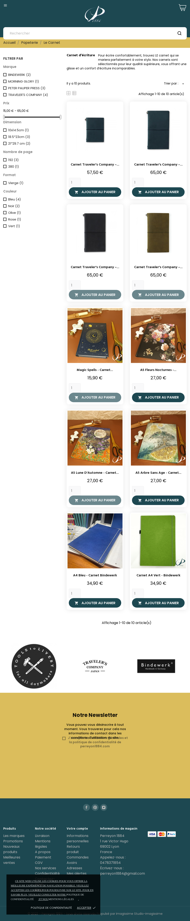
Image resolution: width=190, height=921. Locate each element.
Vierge (16, 183)
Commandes (78, 857)
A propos (42, 851)
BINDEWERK (19, 74)
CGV (39, 862)
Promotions (13, 841)
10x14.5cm (18, 130)
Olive (14, 212)
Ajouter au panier (95, 191)
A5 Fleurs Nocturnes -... (158, 370)
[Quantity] (75, 182)
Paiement (43, 857)
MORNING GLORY (23, 81)
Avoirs (72, 862)
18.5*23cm (19, 136)
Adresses (74, 868)
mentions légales (61, 899)
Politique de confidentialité (51, 908)
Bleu (14, 199)
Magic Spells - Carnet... (95, 370)
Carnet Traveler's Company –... (95, 164)
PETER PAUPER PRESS (27, 88)
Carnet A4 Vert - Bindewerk (158, 575)
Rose (14, 219)
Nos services (45, 868)
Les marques (14, 835)
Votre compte (77, 828)
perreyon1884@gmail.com (122, 873)
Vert (14, 226)
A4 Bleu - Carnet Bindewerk (95, 575)
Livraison (42, 835)
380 (13, 166)
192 (13, 160)
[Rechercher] (95, 33)
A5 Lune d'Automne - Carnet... (95, 473)
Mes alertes (76, 873)
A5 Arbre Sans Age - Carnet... (158, 473)
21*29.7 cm (19, 143)
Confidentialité (47, 873)
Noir (14, 206)
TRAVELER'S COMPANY (28, 94)
